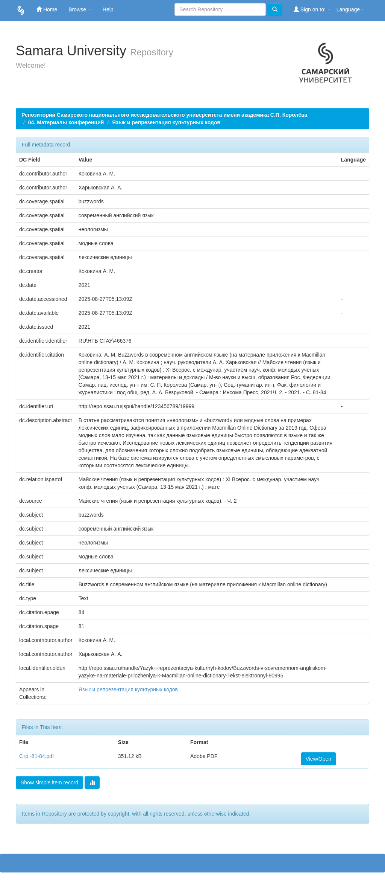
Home (46, 9)
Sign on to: (312, 9)
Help (108, 9)
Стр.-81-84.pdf (36, 756)
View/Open (318, 759)
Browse (79, 9)
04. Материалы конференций (66, 122)
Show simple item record (49, 782)
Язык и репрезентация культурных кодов (166, 122)
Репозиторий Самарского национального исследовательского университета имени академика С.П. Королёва (164, 115)
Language (350, 9)
